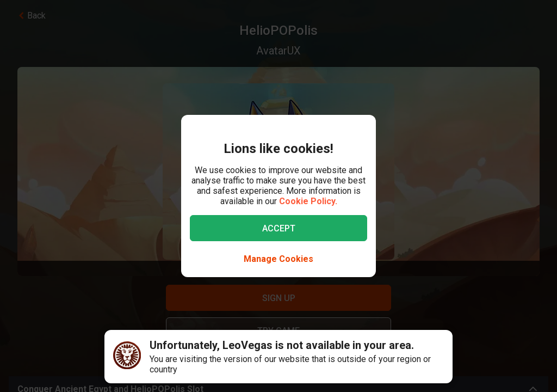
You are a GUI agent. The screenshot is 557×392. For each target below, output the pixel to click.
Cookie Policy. (308, 201)
